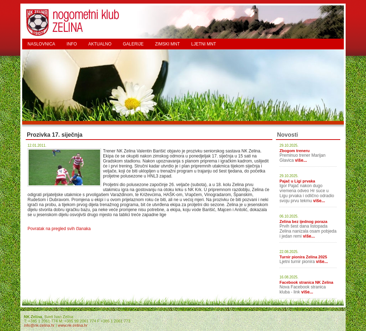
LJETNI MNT (203, 44)
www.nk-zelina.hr (73, 325)
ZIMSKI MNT (167, 44)
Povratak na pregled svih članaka (59, 228)
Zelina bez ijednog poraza (303, 221)
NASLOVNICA (41, 44)
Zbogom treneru (295, 151)
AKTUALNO (100, 44)
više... (301, 160)
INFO (71, 44)
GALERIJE (133, 44)
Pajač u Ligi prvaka (297, 181)
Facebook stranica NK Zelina (306, 282)
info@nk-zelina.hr (39, 325)
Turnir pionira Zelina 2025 (303, 257)
